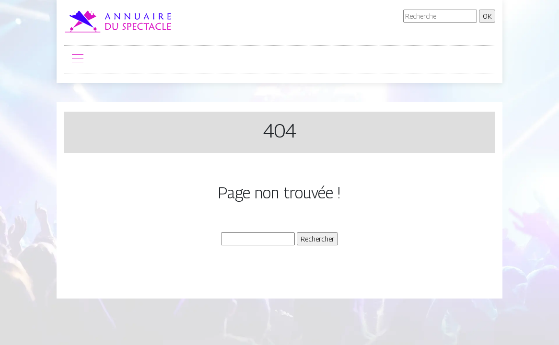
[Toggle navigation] (77, 59)
